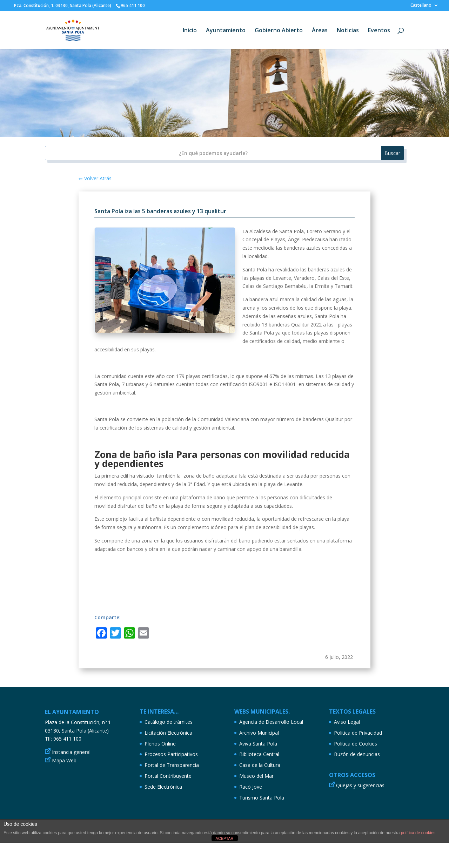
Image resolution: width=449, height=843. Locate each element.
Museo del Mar (256, 776)
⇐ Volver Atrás (95, 178)
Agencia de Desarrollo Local (271, 722)
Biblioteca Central (259, 754)
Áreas (320, 31)
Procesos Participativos (171, 754)
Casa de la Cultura (259, 765)
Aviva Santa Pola (258, 743)
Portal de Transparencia (172, 765)
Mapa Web (64, 760)
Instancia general (71, 752)
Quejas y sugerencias (360, 785)
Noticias (348, 31)
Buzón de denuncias (357, 754)
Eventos (379, 31)
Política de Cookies (355, 743)
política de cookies (418, 832)
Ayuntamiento (226, 31)
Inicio (190, 31)
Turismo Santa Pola (261, 797)
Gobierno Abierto (279, 31)
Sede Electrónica (163, 786)
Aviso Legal (347, 722)
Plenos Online (160, 743)
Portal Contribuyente (168, 776)
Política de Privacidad (358, 732)
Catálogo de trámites (169, 722)
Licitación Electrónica (168, 732)
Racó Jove (250, 786)
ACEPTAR (224, 838)
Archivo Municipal (259, 732)
